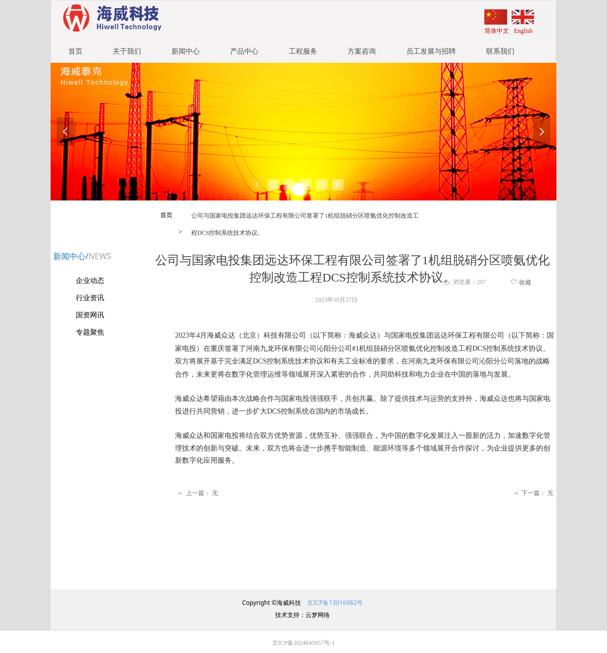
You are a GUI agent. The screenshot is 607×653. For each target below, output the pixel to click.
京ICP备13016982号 (334, 602)
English (523, 30)
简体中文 (497, 30)
